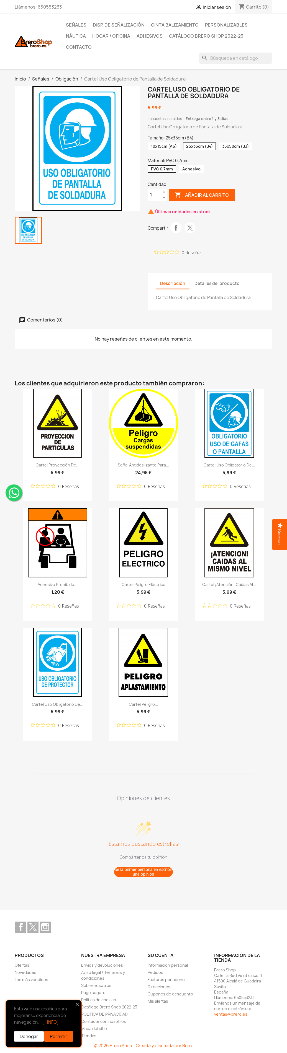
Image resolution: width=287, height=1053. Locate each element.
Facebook (20, 927)
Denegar (29, 1036)
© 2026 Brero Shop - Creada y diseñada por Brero (143, 1046)
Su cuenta (160, 955)
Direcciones (159, 986)
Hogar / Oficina (111, 36)
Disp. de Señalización (119, 25)
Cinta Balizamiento (175, 25)
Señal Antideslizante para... (143, 465)
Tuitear (190, 227)
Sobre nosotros (96, 985)
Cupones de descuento (170, 994)
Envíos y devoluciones (102, 965)
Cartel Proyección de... (58, 465)
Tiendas (88, 1035)
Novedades (25, 972)
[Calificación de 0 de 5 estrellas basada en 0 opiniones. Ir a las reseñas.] (178, 252)
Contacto (79, 47)
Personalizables (226, 25)
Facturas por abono (166, 979)
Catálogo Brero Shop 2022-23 (206, 36)
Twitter (33, 927)
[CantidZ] (154, 195)
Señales (76, 25)
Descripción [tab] (172, 283)
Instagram (45, 927)
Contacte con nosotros (103, 1021)
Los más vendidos (31, 979)
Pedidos (155, 972)
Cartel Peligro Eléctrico (143, 584)
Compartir (175, 227)
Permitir (58, 1036)
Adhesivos (150, 36)
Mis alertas (158, 1001)
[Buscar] (235, 58)
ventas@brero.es (230, 1014)
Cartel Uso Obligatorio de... (229, 465)
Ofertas (22, 965)
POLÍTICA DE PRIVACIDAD (104, 1014)
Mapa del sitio (94, 1028)
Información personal (168, 965)
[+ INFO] (50, 1022)
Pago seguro (93, 992)
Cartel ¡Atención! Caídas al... (229, 584)
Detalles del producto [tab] (217, 283)
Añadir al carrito (202, 195)
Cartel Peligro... (143, 704)
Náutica (76, 36)
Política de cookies (98, 999)
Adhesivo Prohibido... (58, 584)
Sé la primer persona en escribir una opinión (143, 872)
